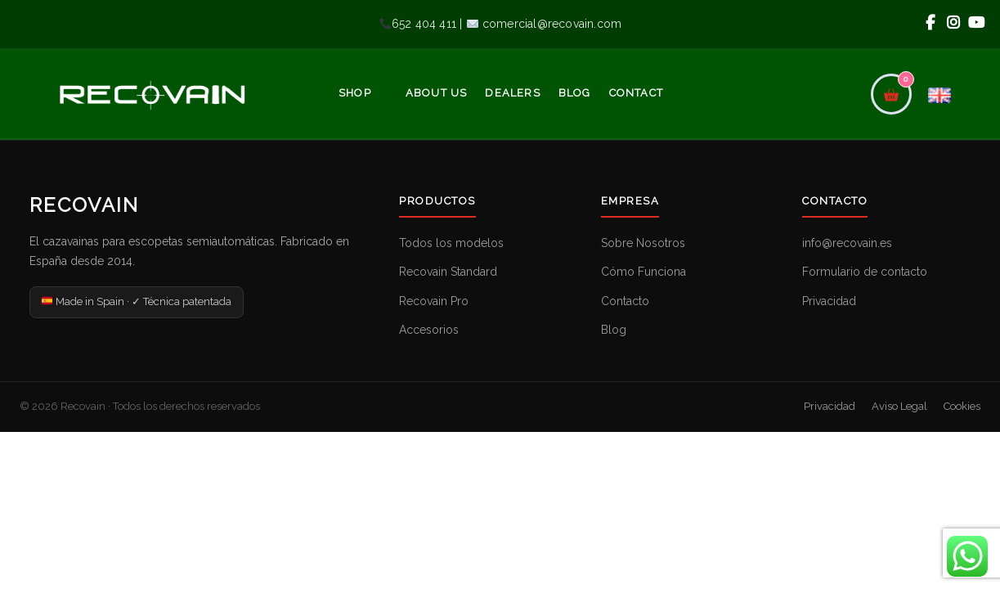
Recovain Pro (434, 301)
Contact (636, 93)
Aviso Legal (899, 406)
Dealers (512, 93)
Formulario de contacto (864, 271)
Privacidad (829, 301)
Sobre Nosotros (643, 243)
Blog (574, 93)
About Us (437, 93)
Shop (355, 93)
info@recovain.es (847, 243)
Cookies (962, 406)
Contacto (625, 301)
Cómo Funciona (643, 271)
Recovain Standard (448, 271)
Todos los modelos (451, 243)
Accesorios (429, 329)
